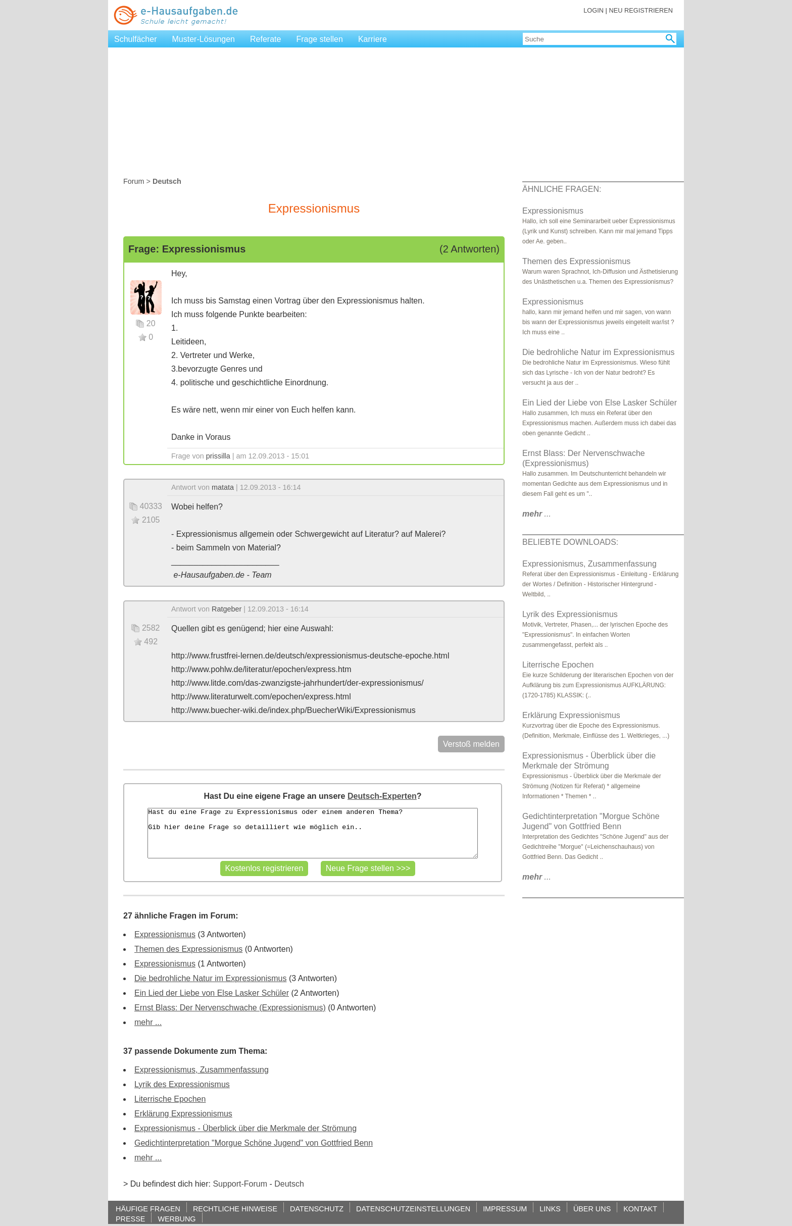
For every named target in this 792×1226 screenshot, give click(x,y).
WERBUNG (176, 1218)
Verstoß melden (471, 744)
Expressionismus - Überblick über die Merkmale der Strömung (245, 1128)
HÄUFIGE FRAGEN (148, 1208)
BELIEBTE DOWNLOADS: (570, 542)
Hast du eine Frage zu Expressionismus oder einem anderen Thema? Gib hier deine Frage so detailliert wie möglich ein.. (312, 833)
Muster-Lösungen (203, 39)
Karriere (372, 39)
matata (223, 487)
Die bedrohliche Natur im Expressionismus (210, 978)
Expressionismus (164, 934)
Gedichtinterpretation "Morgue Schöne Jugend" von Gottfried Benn (253, 1143)
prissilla (218, 456)
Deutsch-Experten (382, 796)
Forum (133, 181)
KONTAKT (640, 1208)
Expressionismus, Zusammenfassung (201, 1069)
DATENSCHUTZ (316, 1208)
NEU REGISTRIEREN (641, 10)
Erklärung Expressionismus (183, 1113)
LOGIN (593, 10)
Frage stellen (319, 39)
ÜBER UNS (592, 1208)
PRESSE (130, 1218)
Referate (265, 39)
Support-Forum (240, 1184)
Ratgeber (226, 609)
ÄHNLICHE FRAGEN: (561, 189)
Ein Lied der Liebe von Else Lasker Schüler (211, 993)
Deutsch (289, 1184)
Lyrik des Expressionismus (182, 1084)
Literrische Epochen (170, 1099)
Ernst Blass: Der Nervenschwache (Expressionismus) (230, 1007)
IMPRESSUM (505, 1208)
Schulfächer (135, 39)
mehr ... (148, 1022)
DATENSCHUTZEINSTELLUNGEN (413, 1208)
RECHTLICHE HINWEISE (235, 1208)
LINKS (550, 1208)
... (536, 513)
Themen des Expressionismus (188, 949)
